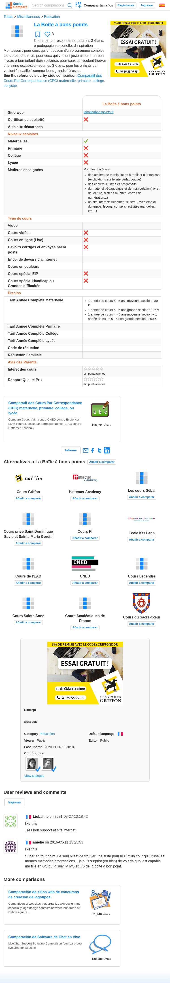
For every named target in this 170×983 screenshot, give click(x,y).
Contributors (34, 753)
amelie (38, 842)
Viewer (29, 740)
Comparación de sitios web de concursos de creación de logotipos (43, 894)
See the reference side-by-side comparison (40, 75)
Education (52, 17)
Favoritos (38, 34)
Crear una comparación (79, 5)
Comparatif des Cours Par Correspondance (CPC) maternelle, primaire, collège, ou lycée (54, 81)
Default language (102, 734)
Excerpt (30, 710)
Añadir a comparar (102, 462)
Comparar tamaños (98, 5)
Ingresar (147, 5)
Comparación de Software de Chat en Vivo (44, 937)
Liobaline (41, 816)
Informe (71, 450)
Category (31, 734)
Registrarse (125, 5)
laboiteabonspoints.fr (98, 112)
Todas (8, 17)
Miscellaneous (28, 17)
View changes (34, 775)
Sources (30, 721)
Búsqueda (70, 5)
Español (162, 5)
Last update (33, 747)
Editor (93, 740)
